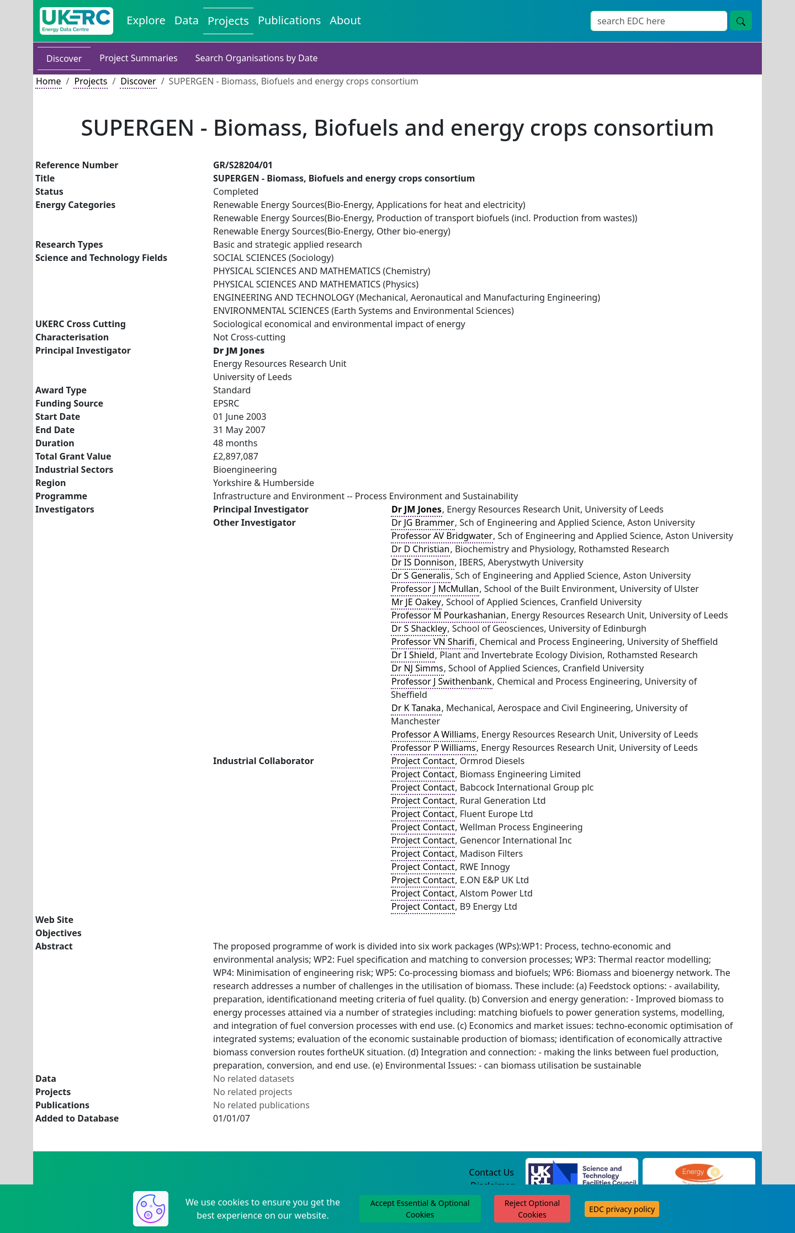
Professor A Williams (433, 734)
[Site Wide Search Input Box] (659, 20)
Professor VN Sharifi (432, 642)
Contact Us (491, 1172)
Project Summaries (138, 58)
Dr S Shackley (419, 628)
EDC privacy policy (622, 1209)
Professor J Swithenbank (441, 681)
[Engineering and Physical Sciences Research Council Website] (698, 1173)
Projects (90, 81)
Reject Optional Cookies (532, 1209)
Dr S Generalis (420, 575)
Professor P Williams (433, 747)
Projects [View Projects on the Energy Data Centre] (228, 20)
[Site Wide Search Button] (741, 20)
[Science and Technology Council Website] (582, 1173)
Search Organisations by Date (256, 58)
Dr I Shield (412, 655)
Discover (64, 58)
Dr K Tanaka (416, 708)
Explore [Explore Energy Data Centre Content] (145, 20)
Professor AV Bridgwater (441, 536)
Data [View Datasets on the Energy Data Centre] (186, 20)
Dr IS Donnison (422, 562)
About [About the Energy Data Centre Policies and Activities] (345, 20)
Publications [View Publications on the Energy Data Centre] (289, 20)
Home (48, 81)
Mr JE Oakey (416, 602)
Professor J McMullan (435, 589)
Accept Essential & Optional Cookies (420, 1209)
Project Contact (422, 761)
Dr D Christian (420, 549)
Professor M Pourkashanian (448, 615)
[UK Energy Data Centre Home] (76, 21)
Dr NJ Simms (417, 668)
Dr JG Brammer (422, 522)
